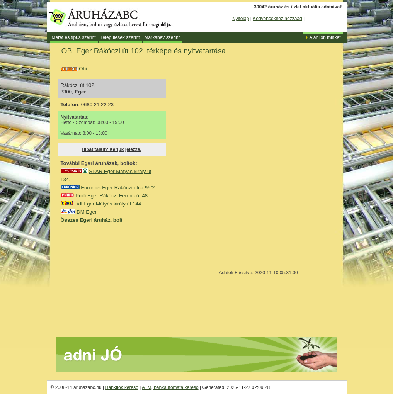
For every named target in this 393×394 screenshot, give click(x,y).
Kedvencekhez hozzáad (277, 18)
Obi (83, 68)
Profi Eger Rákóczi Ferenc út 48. (112, 196)
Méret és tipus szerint (74, 37)
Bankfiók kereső (121, 387)
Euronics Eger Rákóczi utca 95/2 (118, 187)
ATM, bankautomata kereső (170, 387)
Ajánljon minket (322, 37)
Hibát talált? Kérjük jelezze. (111, 149)
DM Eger (87, 212)
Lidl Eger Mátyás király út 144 (107, 204)
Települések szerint (120, 37)
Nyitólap (240, 18)
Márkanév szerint (162, 37)
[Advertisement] (119, 279)
